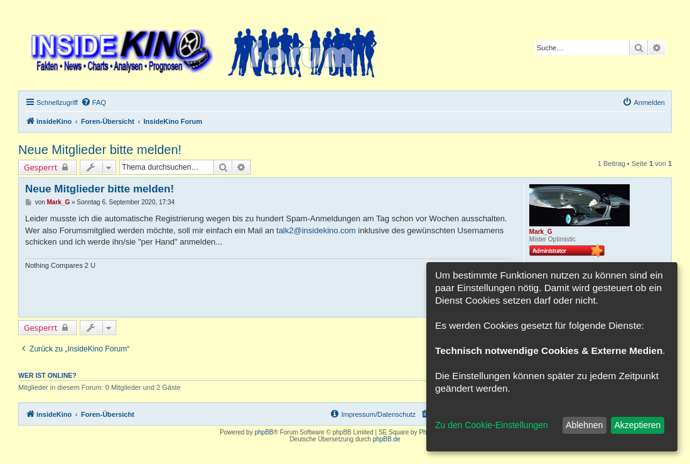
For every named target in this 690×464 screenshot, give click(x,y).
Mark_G (541, 231)
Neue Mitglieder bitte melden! (99, 150)
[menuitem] (93, 102)
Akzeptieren (637, 425)
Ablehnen (584, 425)
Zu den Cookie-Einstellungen (491, 425)
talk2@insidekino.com (316, 230)
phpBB (263, 432)
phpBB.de (387, 439)
